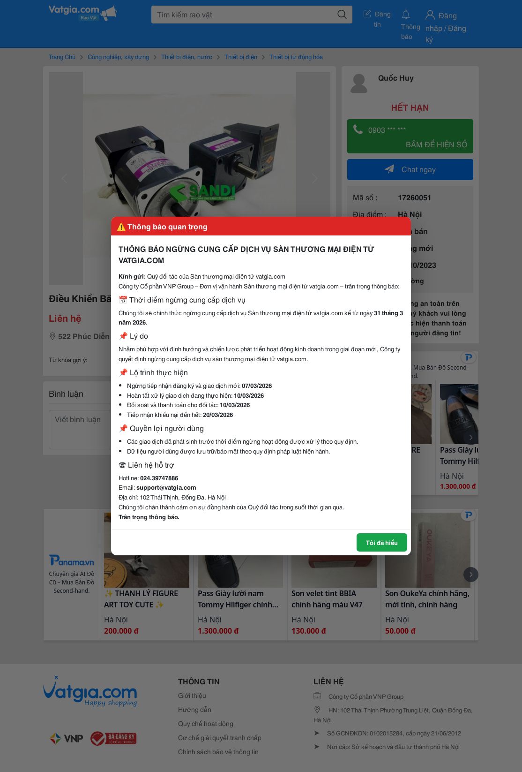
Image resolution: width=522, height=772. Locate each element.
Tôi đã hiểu (382, 542)
